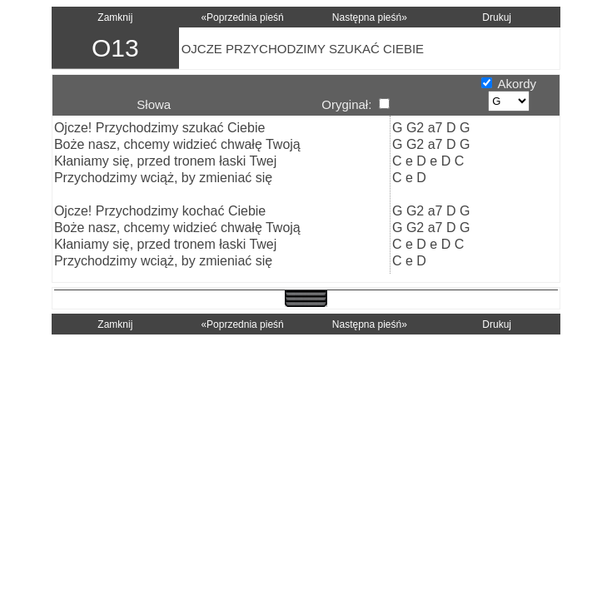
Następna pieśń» (369, 17)
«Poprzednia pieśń (242, 17)
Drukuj (496, 17)
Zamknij (114, 17)
